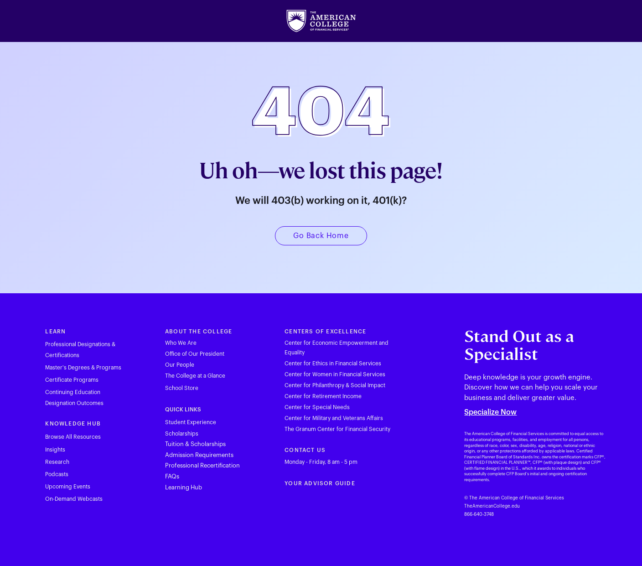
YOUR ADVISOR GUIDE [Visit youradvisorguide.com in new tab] (320, 483)
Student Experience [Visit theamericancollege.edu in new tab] (190, 422)
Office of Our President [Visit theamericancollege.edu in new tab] (194, 354)
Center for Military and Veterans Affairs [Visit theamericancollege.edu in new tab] (334, 418)
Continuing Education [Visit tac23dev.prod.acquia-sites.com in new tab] (72, 392)
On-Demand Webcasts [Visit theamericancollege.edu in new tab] (74, 499)
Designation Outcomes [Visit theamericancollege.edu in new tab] (74, 403)
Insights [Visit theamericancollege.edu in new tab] (55, 449)
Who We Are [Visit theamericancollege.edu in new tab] (181, 343)
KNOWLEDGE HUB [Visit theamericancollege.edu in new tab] (73, 423)
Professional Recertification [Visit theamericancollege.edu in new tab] (202, 465)
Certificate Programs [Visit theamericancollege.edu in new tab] (71, 380)
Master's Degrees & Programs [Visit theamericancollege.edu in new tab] (83, 367)
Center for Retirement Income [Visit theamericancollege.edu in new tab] (323, 396)
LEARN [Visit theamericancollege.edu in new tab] (55, 331)
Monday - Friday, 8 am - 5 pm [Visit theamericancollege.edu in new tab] (321, 462)
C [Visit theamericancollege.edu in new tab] (287, 450)
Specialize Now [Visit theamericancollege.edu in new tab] (490, 412)
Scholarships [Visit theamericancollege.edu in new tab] (181, 433)
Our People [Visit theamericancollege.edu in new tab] (179, 365)
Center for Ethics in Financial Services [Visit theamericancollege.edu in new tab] (333, 363)
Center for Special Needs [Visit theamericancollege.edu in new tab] (317, 407)
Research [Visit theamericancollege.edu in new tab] (57, 462)
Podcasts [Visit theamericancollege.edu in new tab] (56, 474)
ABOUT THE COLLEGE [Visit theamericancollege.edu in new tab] (198, 331)
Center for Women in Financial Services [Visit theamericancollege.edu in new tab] (335, 374)
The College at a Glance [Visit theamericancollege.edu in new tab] (195, 376)
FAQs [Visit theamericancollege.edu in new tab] (172, 476)
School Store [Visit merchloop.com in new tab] (181, 388)
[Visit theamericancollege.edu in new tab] (321, 21)
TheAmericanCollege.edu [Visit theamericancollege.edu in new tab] (492, 506)
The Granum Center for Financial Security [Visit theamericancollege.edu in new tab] (337, 429)
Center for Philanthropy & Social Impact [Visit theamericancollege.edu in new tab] (335, 385)
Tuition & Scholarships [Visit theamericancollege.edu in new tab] (195, 444)
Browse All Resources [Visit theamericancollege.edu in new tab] (73, 437)
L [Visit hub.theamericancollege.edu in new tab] (166, 487)
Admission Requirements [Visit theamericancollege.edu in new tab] (199, 455)
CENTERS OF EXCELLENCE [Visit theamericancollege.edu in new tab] (325, 331)
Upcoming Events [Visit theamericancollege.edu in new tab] (67, 486)
